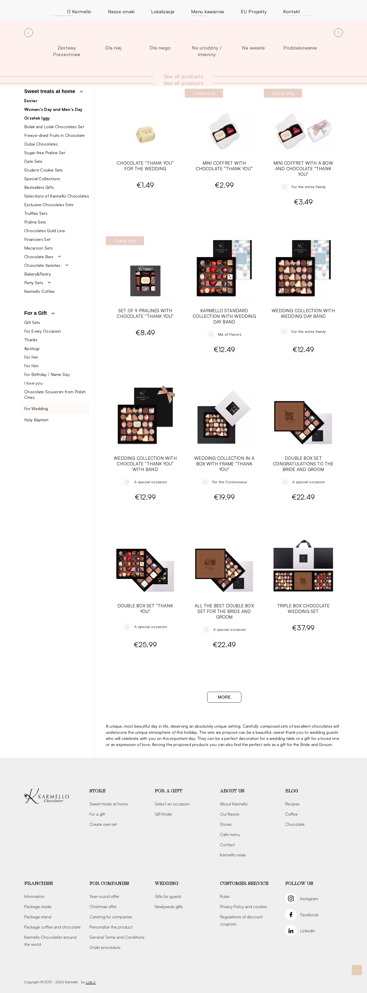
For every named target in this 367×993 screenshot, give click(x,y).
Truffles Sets (35, 213)
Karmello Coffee (39, 291)
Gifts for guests (168, 896)
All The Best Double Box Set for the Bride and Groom (224, 611)
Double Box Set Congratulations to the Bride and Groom (303, 463)
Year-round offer (104, 896)
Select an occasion (172, 803)
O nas (244, 14)
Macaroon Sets (38, 248)
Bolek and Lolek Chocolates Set (54, 126)
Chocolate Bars (38, 256)
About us (232, 791)
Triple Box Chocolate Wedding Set (303, 608)
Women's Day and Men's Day (53, 109)
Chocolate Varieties (42, 265)
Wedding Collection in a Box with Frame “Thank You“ (224, 463)
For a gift (97, 814)
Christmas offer (103, 906)
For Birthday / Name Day (47, 374)
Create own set (42, 68)
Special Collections (42, 178)
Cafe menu (230, 834)
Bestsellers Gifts (39, 187)
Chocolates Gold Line (44, 230)
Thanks (30, 339)
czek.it (91, 982)
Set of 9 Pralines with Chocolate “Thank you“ (145, 313)
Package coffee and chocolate (52, 927)
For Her (31, 357)
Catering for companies (110, 916)
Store (97, 791)
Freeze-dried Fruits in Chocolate (54, 135)
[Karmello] (46, 796)
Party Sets (33, 282)
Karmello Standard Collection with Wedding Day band (224, 316)
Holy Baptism (36, 419)
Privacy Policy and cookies (243, 906)
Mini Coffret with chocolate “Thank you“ (224, 165)
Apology (32, 348)
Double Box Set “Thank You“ (145, 608)
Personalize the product (111, 927)
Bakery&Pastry (37, 274)
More (224, 697)
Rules (225, 896)
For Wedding (36, 408)
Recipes (292, 803)
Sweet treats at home (108, 803)
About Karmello (234, 803)
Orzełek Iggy (37, 118)
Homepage (34, 51)
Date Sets (33, 161)
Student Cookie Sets (43, 170)
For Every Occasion (42, 331)
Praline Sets (35, 222)
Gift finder (163, 814)
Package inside (37, 906)
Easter (30, 100)
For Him (31, 365)
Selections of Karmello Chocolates (56, 196)
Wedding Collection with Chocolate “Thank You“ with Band (145, 463)
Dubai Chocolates (41, 144)
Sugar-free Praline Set (44, 152)
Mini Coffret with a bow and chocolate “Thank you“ (303, 168)
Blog (291, 791)
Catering (208, 14)
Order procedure (105, 947)
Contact (227, 844)
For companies (109, 883)
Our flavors (229, 814)
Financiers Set (37, 239)
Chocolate (295, 824)
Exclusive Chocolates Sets (49, 204)
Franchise (38, 883)
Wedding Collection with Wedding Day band (303, 313)
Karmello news (233, 854)
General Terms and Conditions (117, 937)
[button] (53, 91)
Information (34, 896)
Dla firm (169, 14)
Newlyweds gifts (169, 906)
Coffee (291, 814)
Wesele (133, 14)
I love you (33, 383)
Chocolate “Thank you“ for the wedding (145, 165)
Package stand (37, 916)
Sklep (99, 14)
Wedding (59, 51)
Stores (226, 824)
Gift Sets (32, 322)
